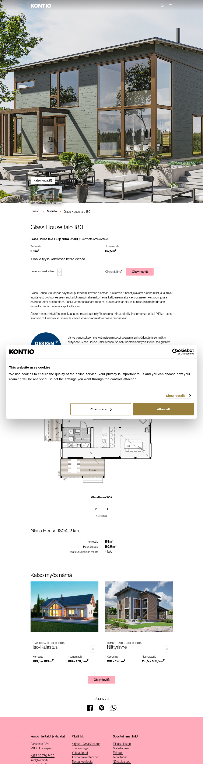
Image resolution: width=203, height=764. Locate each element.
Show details (176, 395)
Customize (101, 409)
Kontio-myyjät (80, 748)
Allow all (163, 409)
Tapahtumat (120, 757)
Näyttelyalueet (122, 761)
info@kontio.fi (39, 760)
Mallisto (52, 211)
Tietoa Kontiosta (82, 761)
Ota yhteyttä (140, 271)
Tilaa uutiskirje (122, 744)
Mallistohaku (121, 748)
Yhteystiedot (80, 752)
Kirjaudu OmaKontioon (86, 744)
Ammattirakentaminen (85, 757)
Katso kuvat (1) (43, 180)
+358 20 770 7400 (43, 755)
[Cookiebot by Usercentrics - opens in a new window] (175, 351)
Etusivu (35, 211)
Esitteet (118, 752)
